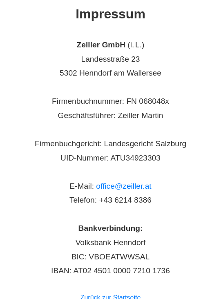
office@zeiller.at (123, 186)
